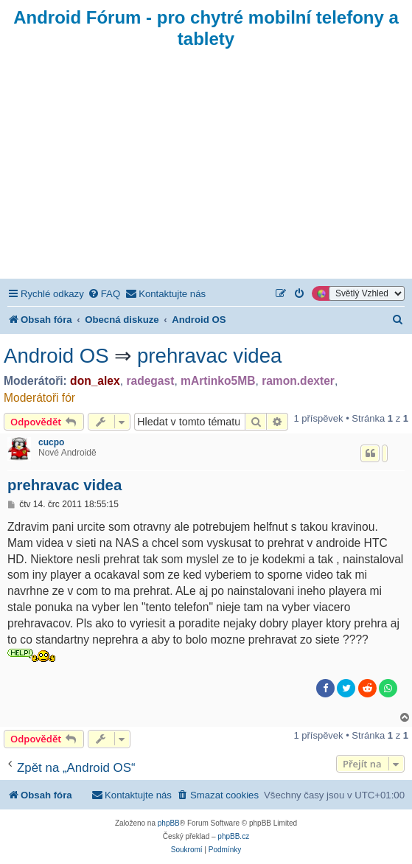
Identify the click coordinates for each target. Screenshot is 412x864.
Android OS (56, 355)
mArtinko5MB (218, 380)
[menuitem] (104, 293)
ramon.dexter (298, 380)
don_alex (95, 380)
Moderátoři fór (39, 397)
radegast (150, 380)
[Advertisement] (206, 168)
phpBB (169, 823)
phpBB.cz (233, 836)
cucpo (51, 442)
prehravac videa (209, 355)
